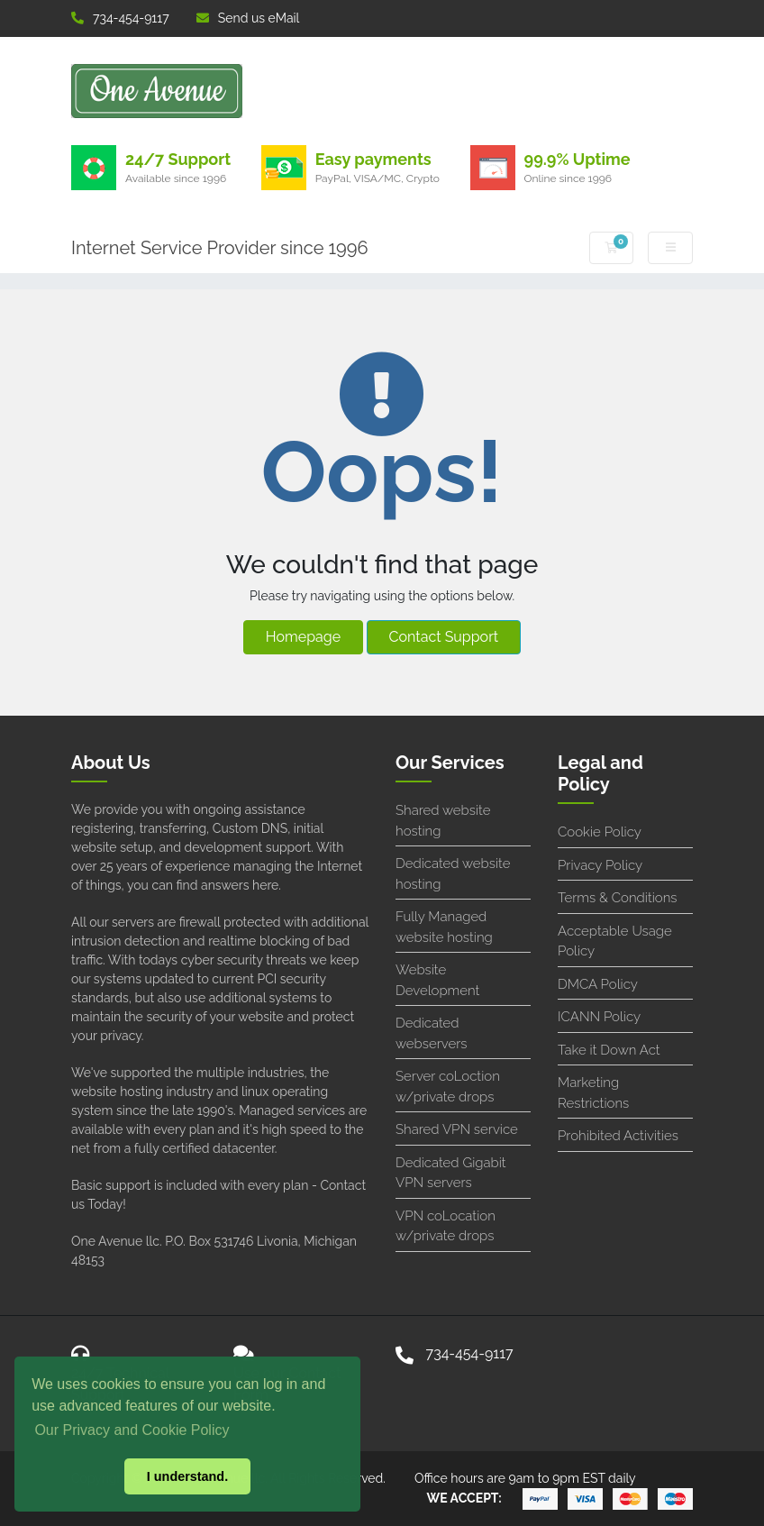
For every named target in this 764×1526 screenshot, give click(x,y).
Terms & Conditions (618, 898)
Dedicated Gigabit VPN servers (451, 1173)
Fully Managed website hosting (444, 927)
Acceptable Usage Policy (615, 941)
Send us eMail (248, 18)
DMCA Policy (598, 984)
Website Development (437, 980)
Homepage (303, 636)
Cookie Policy (599, 832)
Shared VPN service (457, 1129)
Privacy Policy (600, 865)
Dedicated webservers (431, 1033)
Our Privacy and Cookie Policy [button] (131, 1430)
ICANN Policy (599, 1017)
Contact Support (444, 636)
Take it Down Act (609, 1050)
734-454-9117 (120, 18)
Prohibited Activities (618, 1136)
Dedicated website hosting (453, 873)
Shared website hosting (443, 820)
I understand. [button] (187, 1476)
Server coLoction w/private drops (448, 1086)
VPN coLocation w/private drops (446, 1226)
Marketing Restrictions (593, 1092)
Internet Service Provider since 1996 (219, 248)
